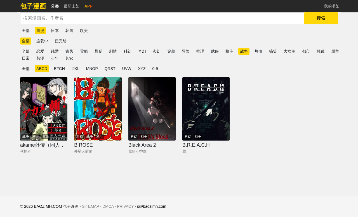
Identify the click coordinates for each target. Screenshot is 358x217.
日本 (55, 30)
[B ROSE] (97, 109)
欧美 (84, 30)
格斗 (229, 51)
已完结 (61, 41)
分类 (55, 6)
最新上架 (71, 6)
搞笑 (273, 51)
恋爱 (40, 51)
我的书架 (332, 6)
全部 (26, 30)
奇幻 (142, 51)
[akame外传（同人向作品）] (43, 109)
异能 (84, 51)
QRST (110, 68)
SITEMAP (90, 206)
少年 (55, 58)
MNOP (92, 68)
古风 (69, 51)
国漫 (40, 30)
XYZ (141, 68)
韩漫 (40, 58)
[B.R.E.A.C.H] (206, 109)
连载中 (42, 41)
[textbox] (162, 18)
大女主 (289, 51)
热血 (258, 51)
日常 (26, 58)
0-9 (155, 68)
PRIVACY (125, 206)
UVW (126, 68)
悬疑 (98, 51)
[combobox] (162, 18)
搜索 (321, 18)
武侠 (215, 51)
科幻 (127, 51)
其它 (69, 58)
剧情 (113, 51)
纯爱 (55, 51)
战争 (244, 51)
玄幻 (157, 51)
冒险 (186, 51)
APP (88, 6)
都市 (306, 51)
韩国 (69, 30)
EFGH (59, 68)
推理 (200, 51)
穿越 (171, 51)
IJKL (75, 68)
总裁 (320, 51)
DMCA (108, 206)
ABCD (41, 68)
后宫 (335, 51)
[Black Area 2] (152, 109)
